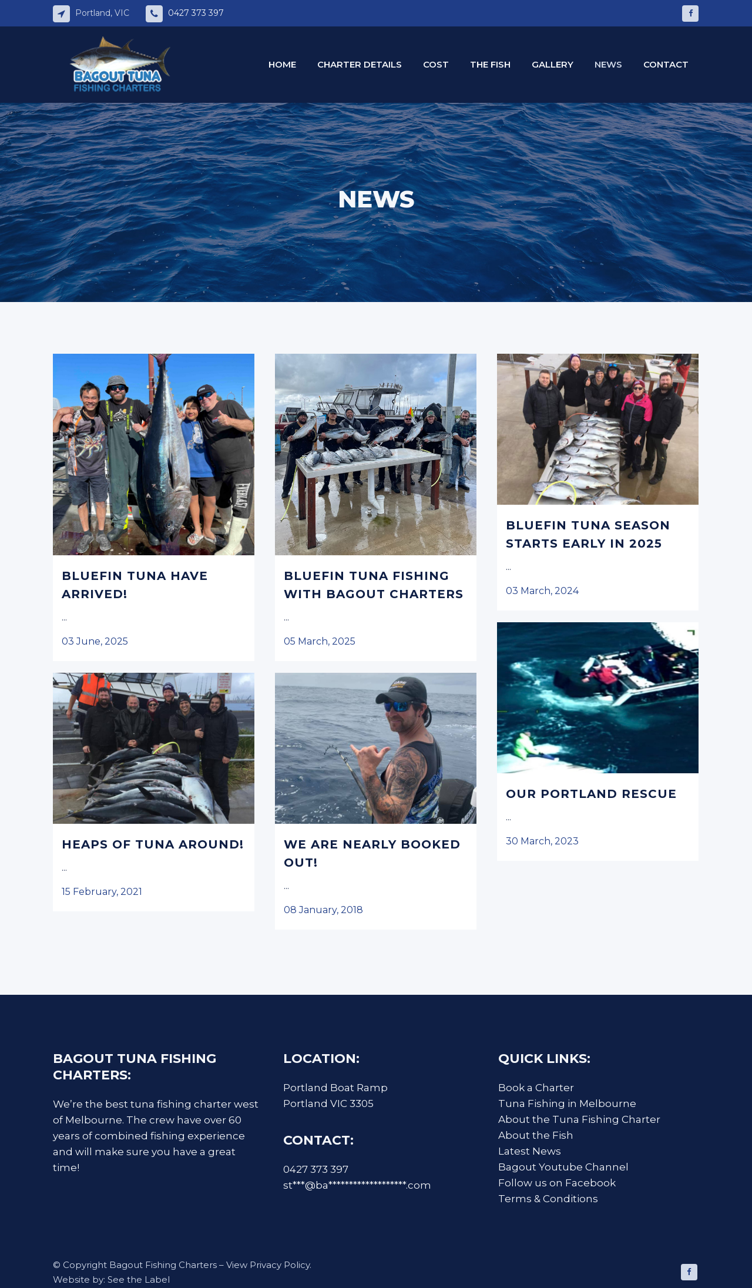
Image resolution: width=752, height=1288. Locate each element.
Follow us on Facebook (557, 1183)
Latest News (529, 1151)
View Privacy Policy (268, 1264)
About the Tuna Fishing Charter (579, 1119)
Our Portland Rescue (591, 794)
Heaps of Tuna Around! (153, 844)
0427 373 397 (196, 13)
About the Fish (535, 1135)
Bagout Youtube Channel (563, 1167)
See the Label (139, 1279)
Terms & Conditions (549, 1199)
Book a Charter (536, 1088)
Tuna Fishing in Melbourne (567, 1103)
